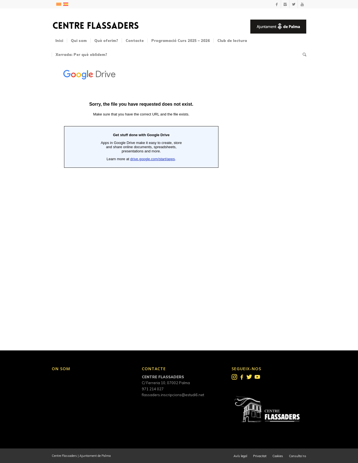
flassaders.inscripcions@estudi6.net (173, 395)
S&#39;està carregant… (141, 199)
